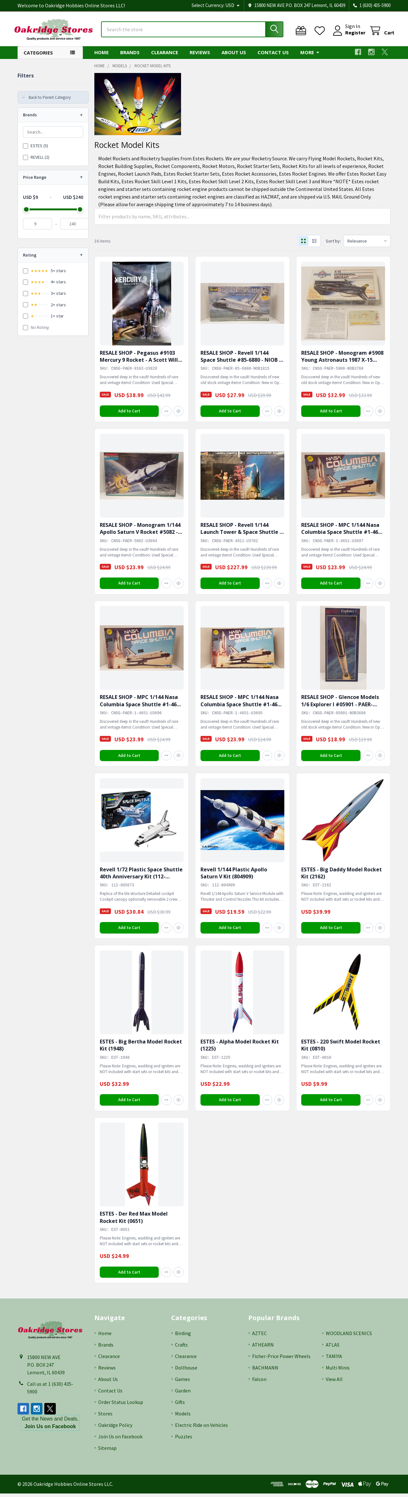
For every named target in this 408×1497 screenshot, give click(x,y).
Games (182, 1382)
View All (334, 1382)
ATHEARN (263, 1348)
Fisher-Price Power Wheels (281, 1359)
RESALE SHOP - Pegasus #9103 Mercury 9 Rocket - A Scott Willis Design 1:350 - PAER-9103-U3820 (141, 362)
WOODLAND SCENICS (349, 1336)
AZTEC (259, 1336)
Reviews (200, 55)
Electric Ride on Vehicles (201, 1428)
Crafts (181, 1348)
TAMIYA (334, 1359)
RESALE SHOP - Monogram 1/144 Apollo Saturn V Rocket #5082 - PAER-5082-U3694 (140, 535)
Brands (130, 55)
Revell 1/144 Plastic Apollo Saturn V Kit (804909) (233, 876)
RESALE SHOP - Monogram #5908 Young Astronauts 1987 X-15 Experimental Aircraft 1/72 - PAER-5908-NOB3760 (343, 366)
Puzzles (183, 1440)
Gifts (180, 1405)
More (310, 55)
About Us (234, 55)
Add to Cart (129, 414)
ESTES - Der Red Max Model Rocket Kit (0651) (134, 1220)
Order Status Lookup (120, 1405)
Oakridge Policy (115, 1428)
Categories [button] (38, 55)
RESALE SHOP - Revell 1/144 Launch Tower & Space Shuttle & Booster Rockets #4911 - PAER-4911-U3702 (241, 538)
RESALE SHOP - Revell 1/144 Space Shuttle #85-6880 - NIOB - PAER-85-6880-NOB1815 (240, 362)
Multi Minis (338, 1371)
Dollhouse (186, 1371)
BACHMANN (265, 1371)
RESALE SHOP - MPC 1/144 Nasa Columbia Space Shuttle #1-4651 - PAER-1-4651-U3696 (141, 707)
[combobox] (192, 31)
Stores (105, 1417)
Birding (183, 1336)
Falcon (259, 1382)
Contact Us (273, 55)
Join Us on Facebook (120, 1440)
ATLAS (332, 1348)
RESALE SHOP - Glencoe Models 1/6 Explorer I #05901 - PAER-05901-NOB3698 (340, 707)
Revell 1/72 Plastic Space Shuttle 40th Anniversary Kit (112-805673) (141, 879)
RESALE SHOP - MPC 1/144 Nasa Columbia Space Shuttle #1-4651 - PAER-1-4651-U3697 (343, 535)
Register (351, 34)
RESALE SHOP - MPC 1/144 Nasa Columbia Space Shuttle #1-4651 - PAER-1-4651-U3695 (241, 707)
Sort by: (331, 244)
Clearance (164, 55)
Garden (183, 1394)
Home (101, 55)
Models (183, 1417)
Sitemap (107, 1451)
